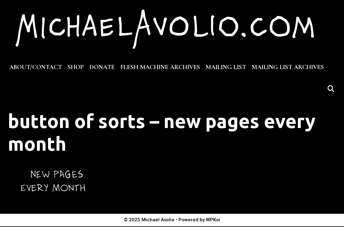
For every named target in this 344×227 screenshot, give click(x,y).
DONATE (102, 67)
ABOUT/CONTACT (35, 67)
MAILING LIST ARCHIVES (288, 67)
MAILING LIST (226, 67)
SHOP (76, 67)
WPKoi (213, 220)
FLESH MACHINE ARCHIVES (160, 67)
